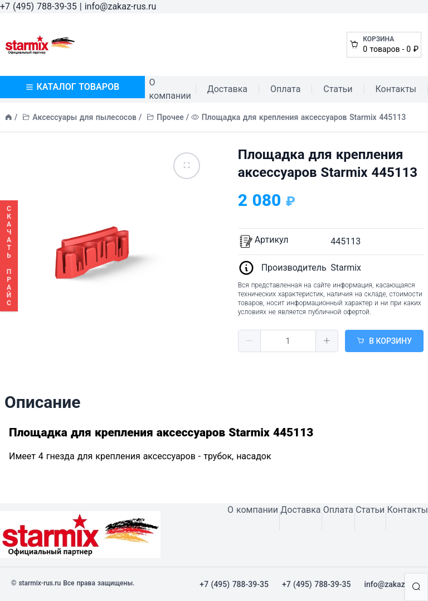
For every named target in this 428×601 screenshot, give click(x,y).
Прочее (170, 117)
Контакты (396, 89)
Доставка (227, 89)
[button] (250, 341)
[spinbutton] (288, 341)
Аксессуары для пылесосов (84, 117)
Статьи (337, 89)
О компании (170, 89)
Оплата (285, 89)
